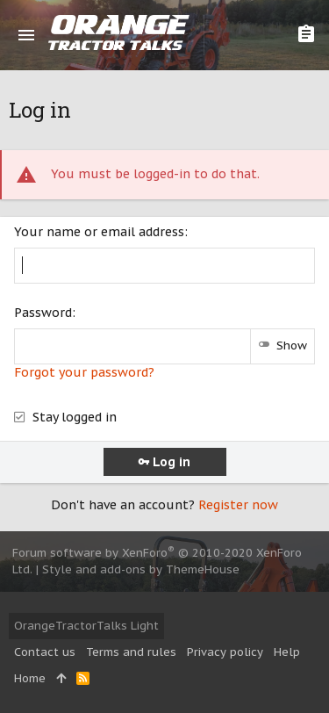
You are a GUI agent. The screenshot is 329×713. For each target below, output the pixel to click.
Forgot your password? (84, 372)
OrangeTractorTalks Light (86, 625)
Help (287, 652)
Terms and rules (131, 652)
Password (43, 312)
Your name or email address (99, 232)
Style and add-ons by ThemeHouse (141, 569)
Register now (238, 505)
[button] (26, 35)
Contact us (44, 652)
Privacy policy (225, 652)
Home (30, 678)
